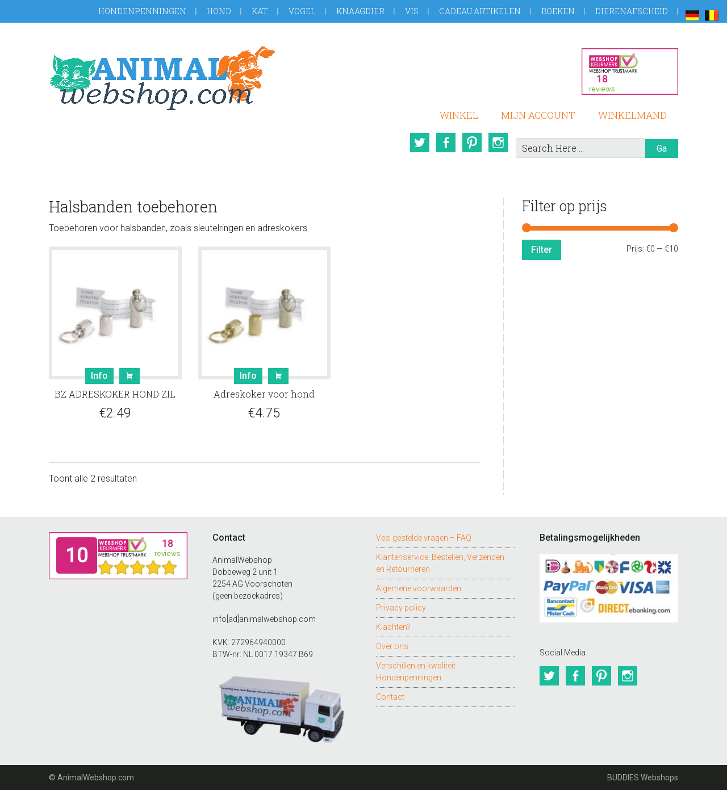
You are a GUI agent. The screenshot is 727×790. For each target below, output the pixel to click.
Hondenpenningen (142, 11)
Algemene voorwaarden (418, 588)
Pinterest (472, 142)
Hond (219, 11)
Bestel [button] (129, 376)
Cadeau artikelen (480, 11)
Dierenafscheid (631, 11)
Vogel (302, 11)
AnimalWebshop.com (162, 78)
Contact (390, 696)
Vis (412, 11)
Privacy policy (401, 607)
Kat (260, 11)
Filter (541, 249)
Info (99, 375)
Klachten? (393, 627)
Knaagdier (360, 11)
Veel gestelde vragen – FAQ (423, 537)
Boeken (558, 11)
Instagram (498, 142)
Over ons (392, 646)
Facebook (446, 142)
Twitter (419, 142)
